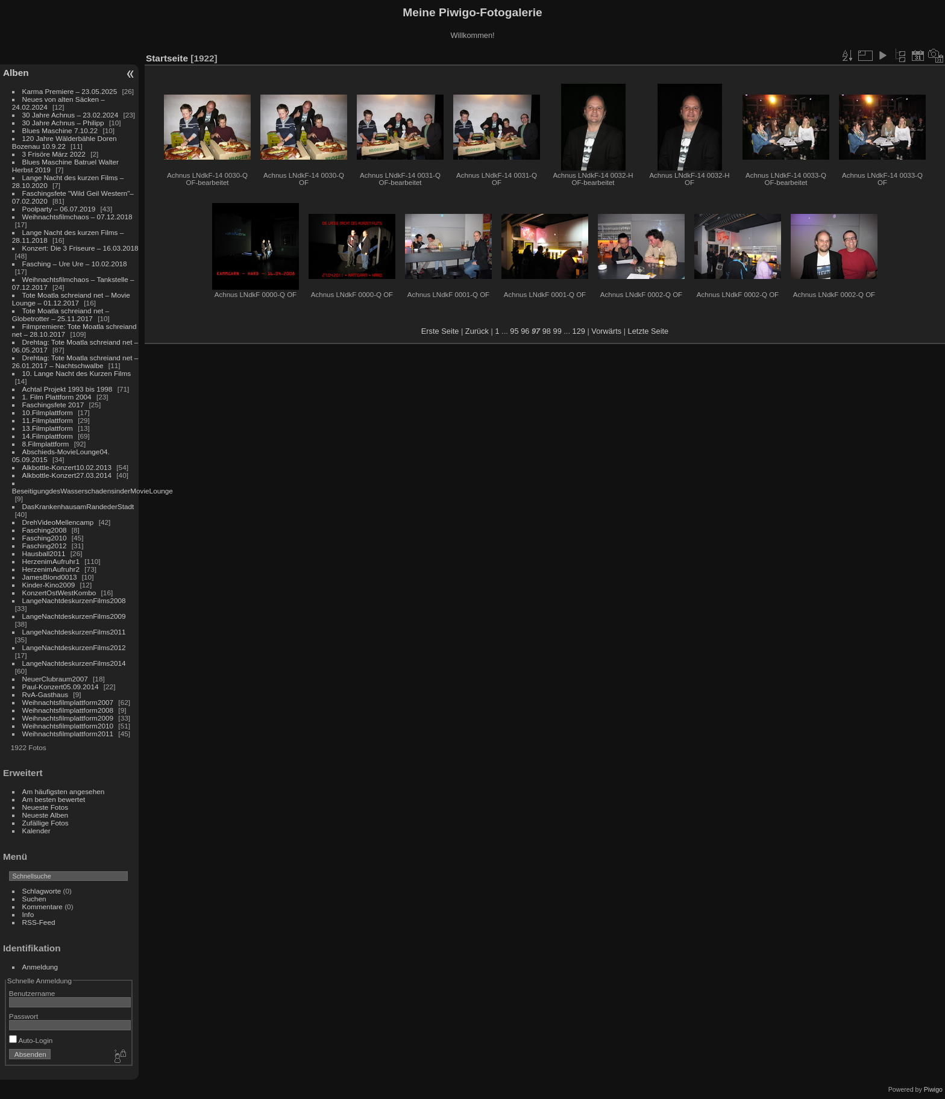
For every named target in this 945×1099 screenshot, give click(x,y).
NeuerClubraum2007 (55, 679)
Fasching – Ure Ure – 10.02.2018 (74, 264)
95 (514, 331)
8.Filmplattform (45, 444)
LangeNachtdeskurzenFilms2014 (74, 663)
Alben (16, 72)
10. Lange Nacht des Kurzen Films (76, 373)
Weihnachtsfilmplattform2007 (68, 702)
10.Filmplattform (47, 412)
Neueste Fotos (45, 807)
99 (557, 331)
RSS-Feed (38, 922)
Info (28, 914)
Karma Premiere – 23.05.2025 (70, 91)
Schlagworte (41, 891)
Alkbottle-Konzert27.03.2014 (66, 475)
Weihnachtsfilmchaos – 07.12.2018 (77, 217)
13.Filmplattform (47, 428)
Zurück (477, 331)
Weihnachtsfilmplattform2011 (68, 733)
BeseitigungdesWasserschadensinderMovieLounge (92, 491)
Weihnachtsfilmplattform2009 (68, 718)
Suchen (34, 899)
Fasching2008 (44, 530)
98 (546, 331)
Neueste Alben (45, 815)
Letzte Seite (648, 331)
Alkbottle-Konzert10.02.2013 (66, 467)
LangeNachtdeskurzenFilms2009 (74, 616)
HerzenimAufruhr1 (51, 561)
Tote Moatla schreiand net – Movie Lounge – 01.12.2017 (71, 299)
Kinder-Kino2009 (48, 585)
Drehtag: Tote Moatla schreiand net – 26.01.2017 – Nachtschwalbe (75, 361)
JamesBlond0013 (49, 577)
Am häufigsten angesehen (63, 791)
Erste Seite (440, 331)
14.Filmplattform (47, 436)
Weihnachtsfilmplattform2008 (68, 710)
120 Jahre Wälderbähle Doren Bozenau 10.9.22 (64, 142)
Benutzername (32, 993)
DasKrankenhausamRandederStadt (78, 506)
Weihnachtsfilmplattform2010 (68, 726)
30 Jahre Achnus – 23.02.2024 (70, 115)
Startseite (167, 58)
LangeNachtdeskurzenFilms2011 (74, 632)
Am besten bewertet (54, 799)
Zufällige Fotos (45, 823)
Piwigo (933, 1089)
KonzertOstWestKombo (59, 592)
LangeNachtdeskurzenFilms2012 (74, 647)
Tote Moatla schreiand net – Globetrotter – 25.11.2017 (60, 314)
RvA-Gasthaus (45, 694)
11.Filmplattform (47, 420)
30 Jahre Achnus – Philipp (63, 123)
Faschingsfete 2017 (53, 405)
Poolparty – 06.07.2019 (59, 209)
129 (579, 331)
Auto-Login (31, 1040)
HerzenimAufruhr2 (51, 569)
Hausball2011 (44, 553)
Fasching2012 (44, 546)
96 (525, 331)
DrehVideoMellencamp (58, 522)
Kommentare (42, 906)
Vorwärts (606, 331)
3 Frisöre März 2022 (54, 154)
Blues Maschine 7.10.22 (60, 130)
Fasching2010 (44, 538)
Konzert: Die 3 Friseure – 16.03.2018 (80, 248)
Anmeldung (40, 967)
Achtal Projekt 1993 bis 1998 (67, 389)
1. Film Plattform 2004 (57, 397)
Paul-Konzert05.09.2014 (60, 686)
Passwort (23, 1016)
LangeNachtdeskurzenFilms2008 (74, 600)
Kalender (36, 830)
